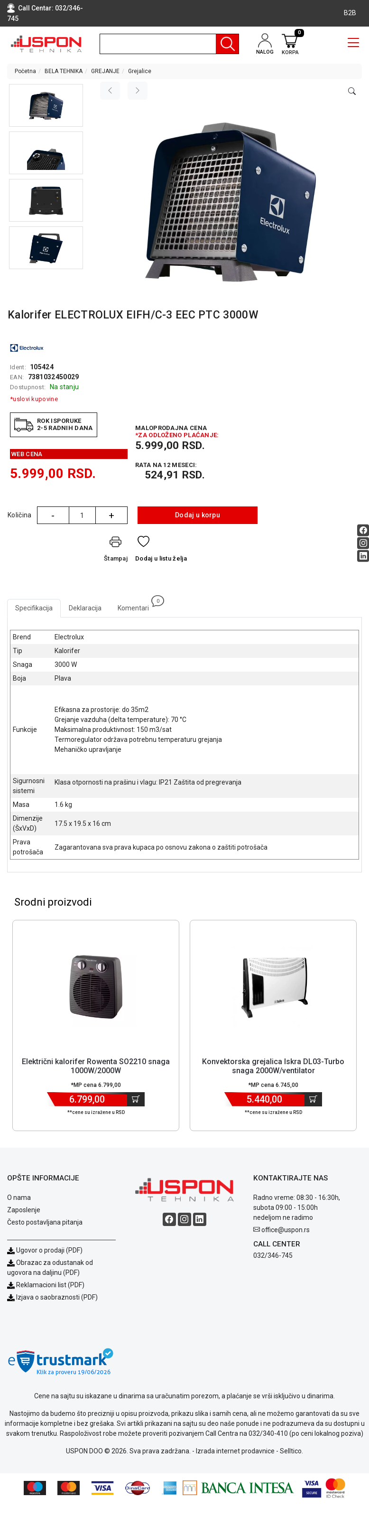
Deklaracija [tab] (85, 608)
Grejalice (139, 71)
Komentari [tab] (137, 605)
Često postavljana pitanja (45, 1222)
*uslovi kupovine (34, 398)
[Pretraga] (227, 44)
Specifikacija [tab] (34, 608)
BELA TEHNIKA (64, 71)
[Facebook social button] (363, 530)
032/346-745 (273, 1255)
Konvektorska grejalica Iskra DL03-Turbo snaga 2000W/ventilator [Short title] (273, 1066)
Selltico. (291, 1451)
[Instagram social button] (363, 543)
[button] (46, 105)
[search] (169, 44)
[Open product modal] (351, 91)
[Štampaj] (116, 551)
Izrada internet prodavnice (235, 1451)
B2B (350, 13)
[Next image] (138, 91)
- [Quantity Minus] (53, 515)
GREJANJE (105, 71)
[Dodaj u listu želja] (161, 551)
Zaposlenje (23, 1210)
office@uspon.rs (285, 1230)
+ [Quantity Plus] (111, 515)
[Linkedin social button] (363, 556)
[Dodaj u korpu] (136, 1099)
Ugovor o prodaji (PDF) (45, 1250)
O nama (19, 1197)
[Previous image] (110, 91)
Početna (25, 71)
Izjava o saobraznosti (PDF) (57, 1297)
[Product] (95, 987)
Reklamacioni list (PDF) (45, 1285)
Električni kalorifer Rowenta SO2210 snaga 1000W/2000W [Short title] (96, 1066)
